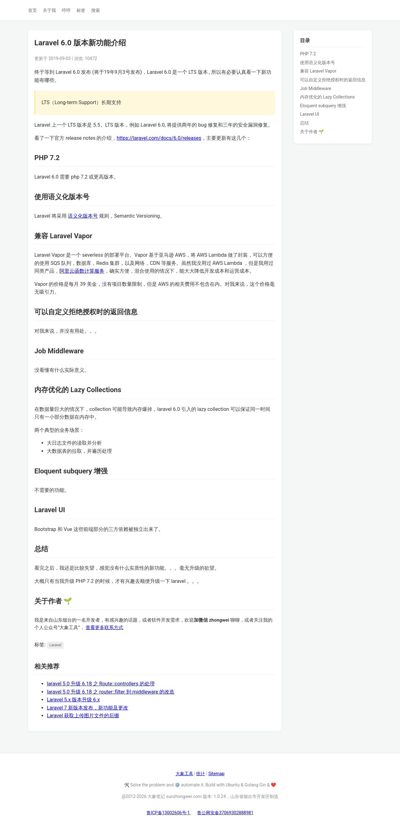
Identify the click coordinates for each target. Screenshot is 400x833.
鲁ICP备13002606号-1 (169, 812)
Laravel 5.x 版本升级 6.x (73, 700)
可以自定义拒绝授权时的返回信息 (333, 79)
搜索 (95, 10)
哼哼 (66, 10)
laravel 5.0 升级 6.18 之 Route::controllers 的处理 (101, 684)
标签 (81, 10)
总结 (304, 122)
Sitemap (216, 773)
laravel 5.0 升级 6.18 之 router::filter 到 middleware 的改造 (110, 692)
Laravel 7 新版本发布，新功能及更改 (87, 708)
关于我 (49, 10)
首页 (32, 10)
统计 (200, 773)
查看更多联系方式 (104, 627)
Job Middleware (315, 88)
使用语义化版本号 (317, 62)
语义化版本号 (83, 216)
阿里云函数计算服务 (81, 271)
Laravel (55, 645)
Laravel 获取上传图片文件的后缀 (83, 716)
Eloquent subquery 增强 (323, 105)
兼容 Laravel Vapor (318, 70)
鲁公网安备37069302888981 (225, 812)
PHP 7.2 (308, 53)
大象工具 (184, 773)
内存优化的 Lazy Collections (327, 96)
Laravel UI (309, 114)
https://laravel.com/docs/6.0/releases (159, 138)
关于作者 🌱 (312, 131)
